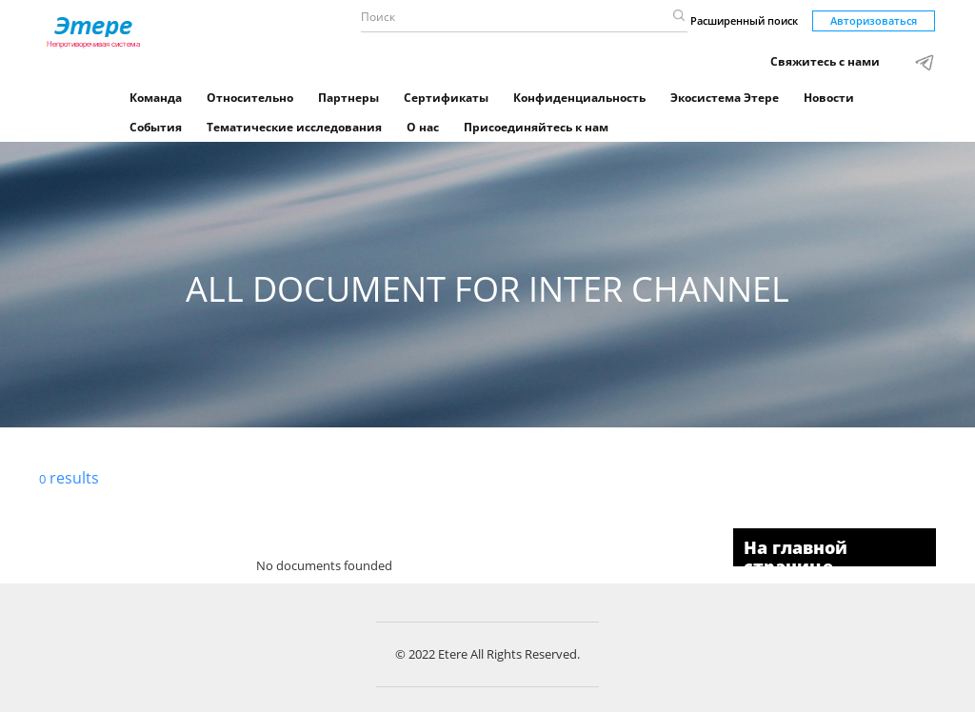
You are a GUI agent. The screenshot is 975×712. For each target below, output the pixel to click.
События (155, 127)
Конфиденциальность (579, 97)
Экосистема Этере (724, 97)
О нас (423, 127)
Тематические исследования (294, 127)
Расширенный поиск (744, 20)
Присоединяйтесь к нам (536, 127)
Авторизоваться (873, 20)
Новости (829, 97)
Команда (155, 97)
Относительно (250, 97)
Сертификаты (446, 97)
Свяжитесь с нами (825, 61)
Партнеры (348, 97)
